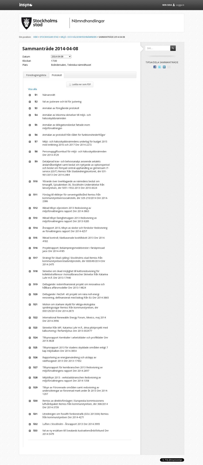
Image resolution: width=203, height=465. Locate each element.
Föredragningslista (36, 75)
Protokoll (57, 75)
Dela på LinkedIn (164, 67)
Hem (35, 37)
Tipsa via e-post (169, 67)
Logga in (180, 5)
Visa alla (32, 89)
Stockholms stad (49, 37)
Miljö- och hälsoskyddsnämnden (79, 37)
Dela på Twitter (159, 67)
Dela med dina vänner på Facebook (154, 67)
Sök (174, 50)
